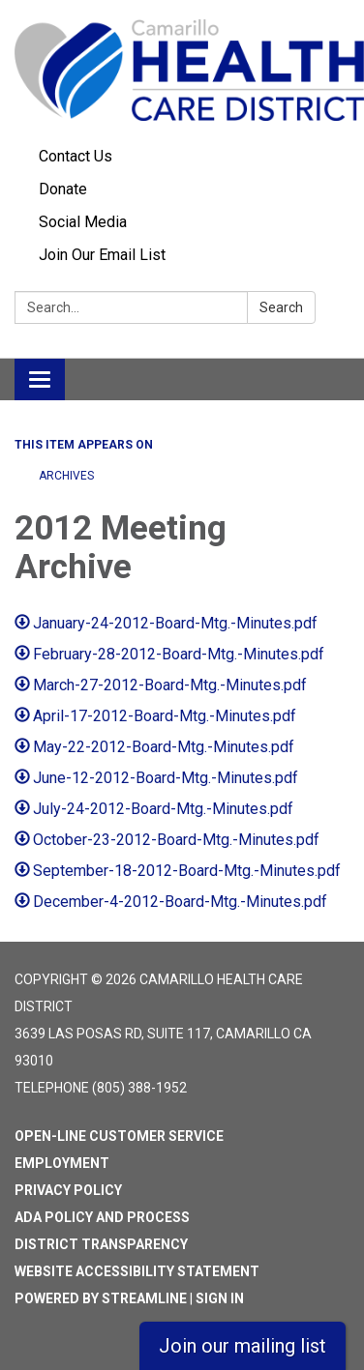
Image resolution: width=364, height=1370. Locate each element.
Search (281, 307)
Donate (63, 189)
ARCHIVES (66, 475)
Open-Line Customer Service (119, 1136)
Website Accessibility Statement (137, 1271)
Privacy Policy (68, 1190)
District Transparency (101, 1244)
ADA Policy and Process (102, 1217)
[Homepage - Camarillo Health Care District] (182, 70)
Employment (62, 1163)
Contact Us (75, 156)
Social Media (83, 222)
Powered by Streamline (101, 1298)
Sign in (220, 1298)
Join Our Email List (102, 255)
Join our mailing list (242, 1345)
